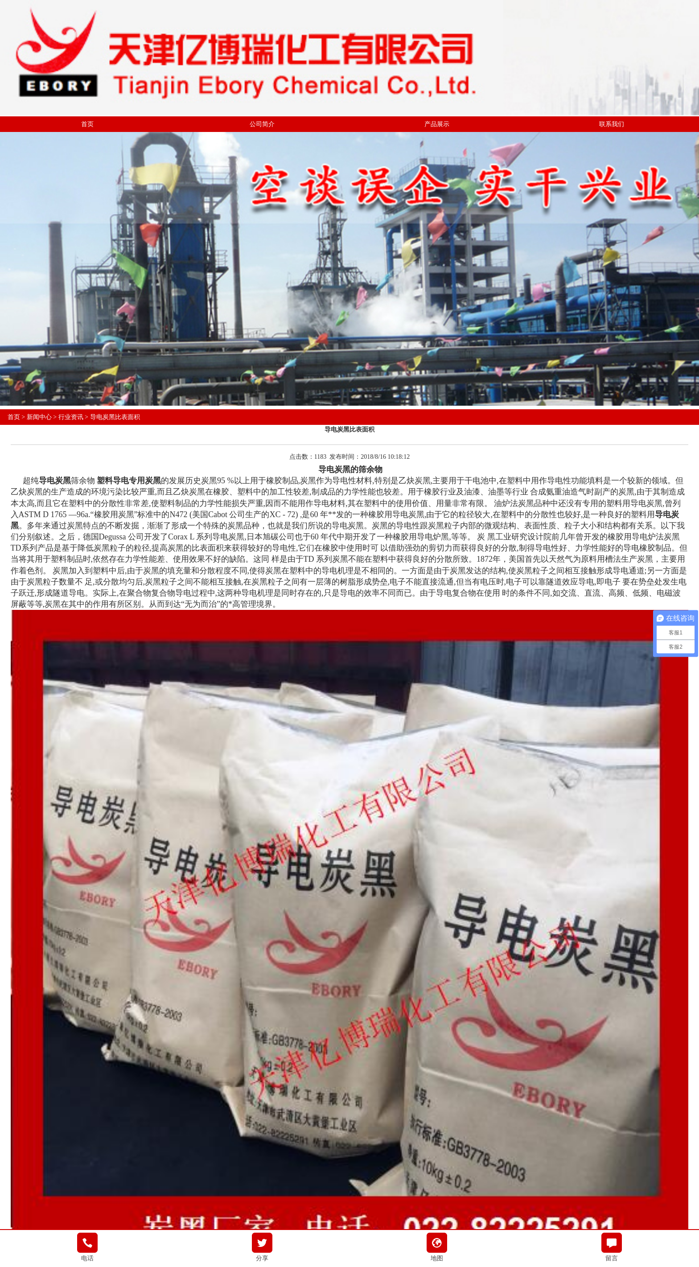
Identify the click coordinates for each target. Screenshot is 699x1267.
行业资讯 (70, 417)
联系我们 (611, 124)
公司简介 (262, 124)
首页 (87, 124)
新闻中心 (39, 417)
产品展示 (436, 124)
